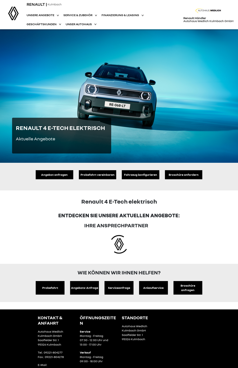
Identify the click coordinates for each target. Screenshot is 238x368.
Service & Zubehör (78, 15)
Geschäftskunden (42, 24)
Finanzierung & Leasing (121, 15)
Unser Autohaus (79, 24)
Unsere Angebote (41, 15)
